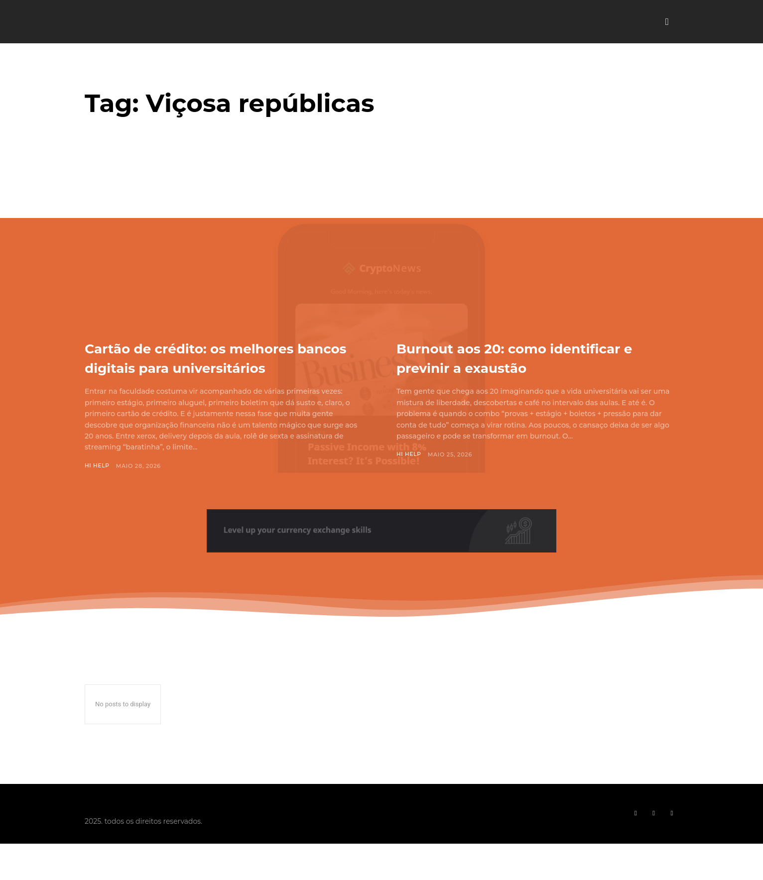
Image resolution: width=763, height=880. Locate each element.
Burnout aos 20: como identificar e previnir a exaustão (536, 357)
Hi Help (98, 485)
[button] (666, 21)
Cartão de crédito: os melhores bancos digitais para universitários (220, 367)
